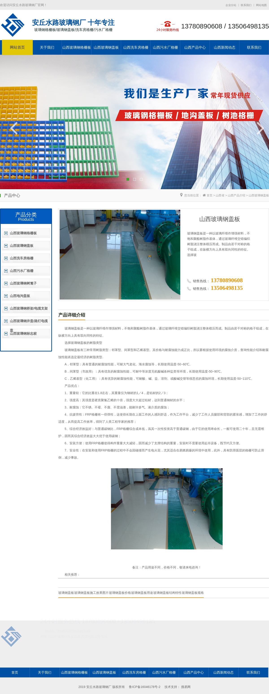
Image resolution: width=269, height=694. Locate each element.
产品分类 (26, 215)
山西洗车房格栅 (135, 47)
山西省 (220, 195)
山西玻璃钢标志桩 (23, 333)
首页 (210, 195)
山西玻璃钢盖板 (106, 47)
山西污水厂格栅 (165, 47)
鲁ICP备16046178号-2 (144, 687)
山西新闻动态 (224, 47)
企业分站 (231, 5)
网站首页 (17, 48)
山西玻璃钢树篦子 (23, 283)
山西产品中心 (195, 47)
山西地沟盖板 (20, 296)
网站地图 (261, 5)
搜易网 (186, 687)
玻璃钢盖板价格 (120, 592)
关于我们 (47, 47)
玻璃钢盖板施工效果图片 (91, 592)
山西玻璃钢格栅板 (76, 47)
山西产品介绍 (236, 195)
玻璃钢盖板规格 (193, 592)
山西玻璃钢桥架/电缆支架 (29, 308)
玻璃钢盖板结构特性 (167, 592)
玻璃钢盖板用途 (142, 592)
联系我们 (246, 5)
